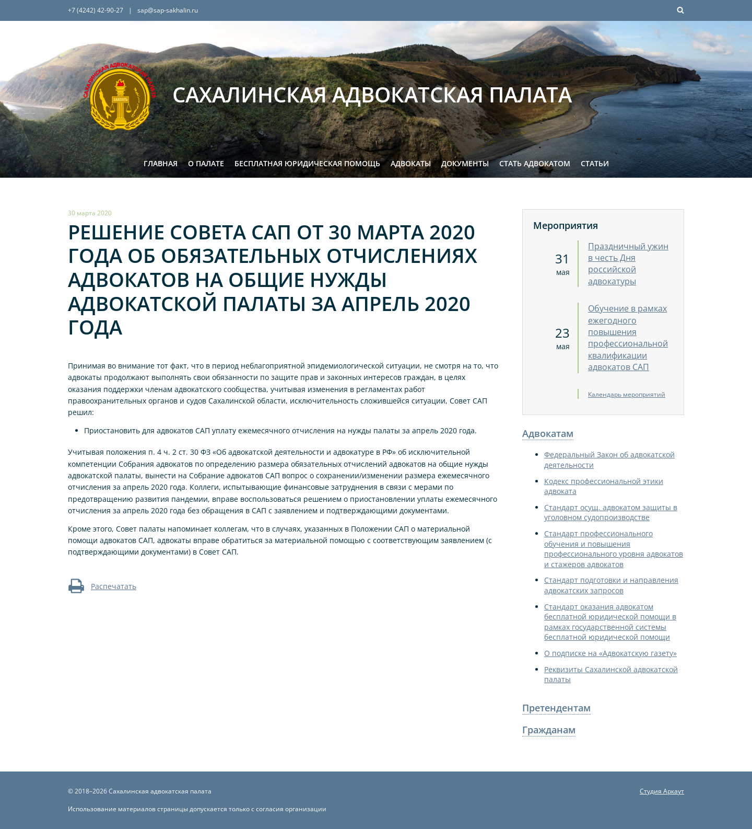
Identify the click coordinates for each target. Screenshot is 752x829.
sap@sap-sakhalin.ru (167, 10)
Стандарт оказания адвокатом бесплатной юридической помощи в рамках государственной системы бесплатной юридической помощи (610, 622)
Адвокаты (411, 163)
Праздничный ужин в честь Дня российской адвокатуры (628, 263)
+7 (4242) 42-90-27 (95, 10)
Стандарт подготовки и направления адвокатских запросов (611, 585)
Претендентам (556, 707)
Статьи (595, 163)
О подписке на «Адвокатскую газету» (610, 653)
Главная (161, 163)
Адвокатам (547, 433)
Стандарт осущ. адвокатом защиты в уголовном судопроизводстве (610, 512)
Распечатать (102, 586)
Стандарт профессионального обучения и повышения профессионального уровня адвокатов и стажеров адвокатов (613, 548)
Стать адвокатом (534, 163)
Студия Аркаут (662, 791)
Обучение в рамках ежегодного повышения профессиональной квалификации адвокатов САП (628, 338)
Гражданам (548, 729)
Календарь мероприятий (626, 394)
